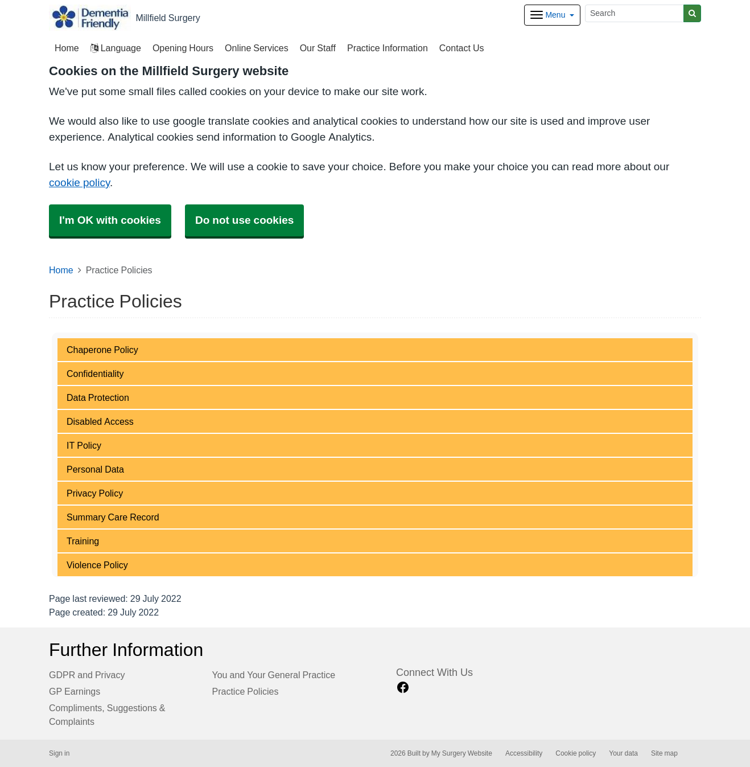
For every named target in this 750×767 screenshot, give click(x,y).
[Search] (634, 13)
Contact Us (461, 47)
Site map (664, 753)
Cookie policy (575, 753)
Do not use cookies (244, 220)
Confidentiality (95, 373)
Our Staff (318, 47)
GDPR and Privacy (87, 674)
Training (83, 540)
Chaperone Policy (102, 349)
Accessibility (523, 753)
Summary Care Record (113, 517)
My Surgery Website (461, 753)
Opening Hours (183, 47)
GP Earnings (74, 691)
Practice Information (387, 47)
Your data (623, 753)
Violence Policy (97, 564)
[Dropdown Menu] (552, 15)
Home (61, 269)
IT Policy (84, 445)
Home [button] (67, 47)
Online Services (257, 47)
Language (115, 47)
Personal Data (95, 469)
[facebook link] (403, 687)
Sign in (59, 753)
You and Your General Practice (274, 674)
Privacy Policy (95, 493)
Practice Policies (245, 691)
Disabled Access (100, 421)
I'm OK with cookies (110, 220)
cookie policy (79, 182)
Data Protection (98, 397)
